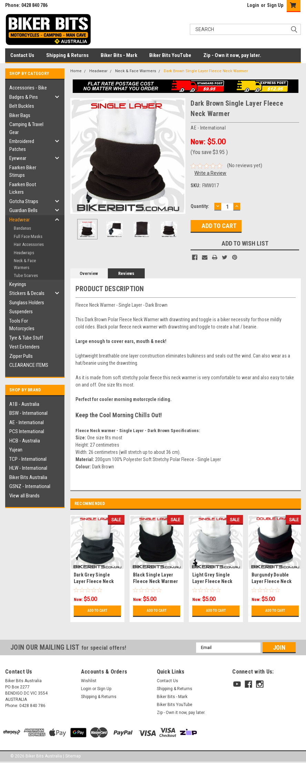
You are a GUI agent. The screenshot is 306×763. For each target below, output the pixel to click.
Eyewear (17, 158)
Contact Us (22, 55)
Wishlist (88, 680)
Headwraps (24, 252)
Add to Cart (97, 610)
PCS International (26, 431)
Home (76, 71)
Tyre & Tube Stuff (26, 338)
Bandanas (22, 228)
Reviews (126, 273)
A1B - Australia (24, 404)
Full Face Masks (28, 236)
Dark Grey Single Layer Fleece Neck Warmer (94, 581)
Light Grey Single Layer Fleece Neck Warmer (212, 581)
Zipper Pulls (21, 356)
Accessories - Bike (28, 88)
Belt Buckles (21, 106)
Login (253, 5)
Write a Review (210, 173)
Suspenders (21, 311)
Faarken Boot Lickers (22, 188)
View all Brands (24, 496)
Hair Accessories (29, 244)
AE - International (26, 422)
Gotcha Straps (23, 201)
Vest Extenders (24, 347)
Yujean (15, 450)
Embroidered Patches (21, 145)
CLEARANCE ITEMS (28, 365)
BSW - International (28, 413)
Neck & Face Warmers (25, 264)
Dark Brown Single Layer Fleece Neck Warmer (206, 71)
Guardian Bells (23, 210)
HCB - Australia (24, 441)
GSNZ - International (29, 486)
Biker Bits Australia (28, 477)
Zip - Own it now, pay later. (232, 55)
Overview (89, 273)
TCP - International (28, 459)
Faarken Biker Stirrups (22, 171)
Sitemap (73, 756)
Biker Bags (19, 115)
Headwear (19, 220)
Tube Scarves (26, 275)
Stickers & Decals (26, 293)
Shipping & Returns (67, 55)
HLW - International (28, 468)
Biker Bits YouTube (170, 55)
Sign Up (275, 5)
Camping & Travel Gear (26, 128)
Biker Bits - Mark (119, 55)
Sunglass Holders (26, 302)
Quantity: (200, 206)
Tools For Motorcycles (21, 325)
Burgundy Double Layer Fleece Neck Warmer (272, 581)
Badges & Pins (23, 97)
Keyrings (17, 284)
